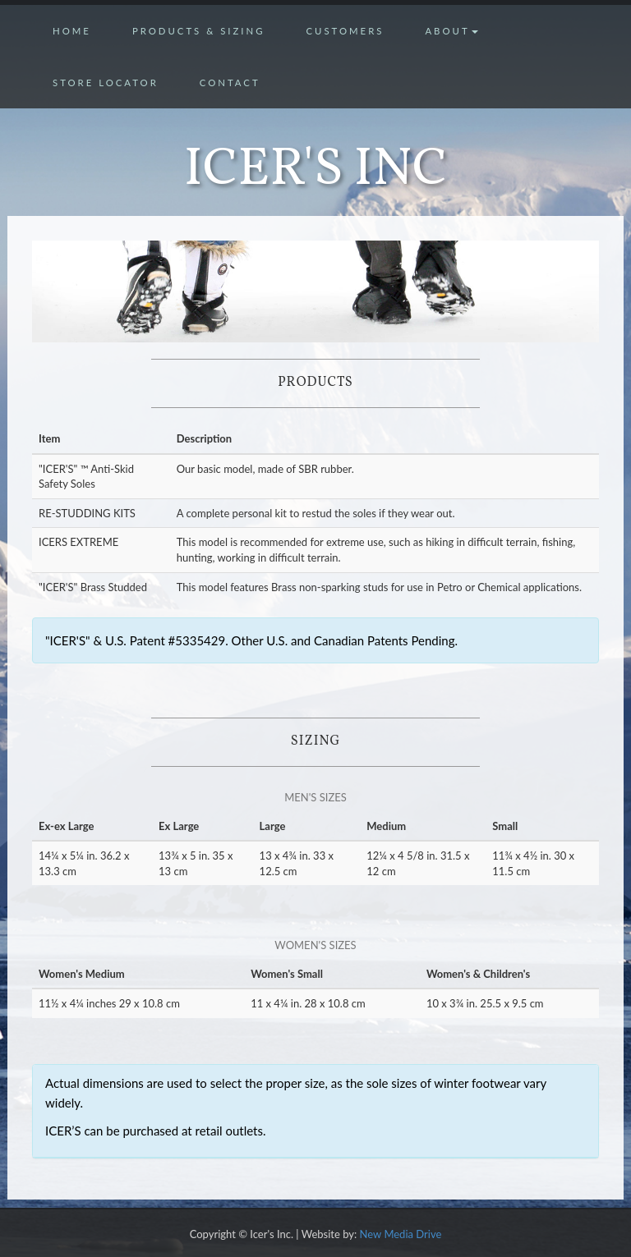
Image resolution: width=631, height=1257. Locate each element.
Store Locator (106, 82)
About (451, 30)
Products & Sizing (198, 30)
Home (72, 30)
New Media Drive (401, 1234)
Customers (345, 30)
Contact (230, 82)
